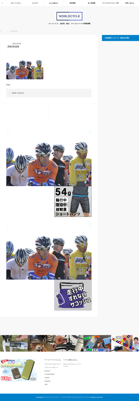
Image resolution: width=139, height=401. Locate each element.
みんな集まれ (53, 3)
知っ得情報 (91, 3)
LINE (46, 384)
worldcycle (20, 93)
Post (8, 85)
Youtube (47, 377)
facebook (47, 371)
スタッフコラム (15, 3)
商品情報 (73, 3)
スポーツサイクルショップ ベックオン (72, 365)
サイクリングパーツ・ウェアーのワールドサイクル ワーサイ (67, 397)
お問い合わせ (129, 3)
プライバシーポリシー (51, 367)
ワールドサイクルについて (53, 364)
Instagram (48, 381)
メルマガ (35, 3)
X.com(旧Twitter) (50, 374)
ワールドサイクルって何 (110, 3)
